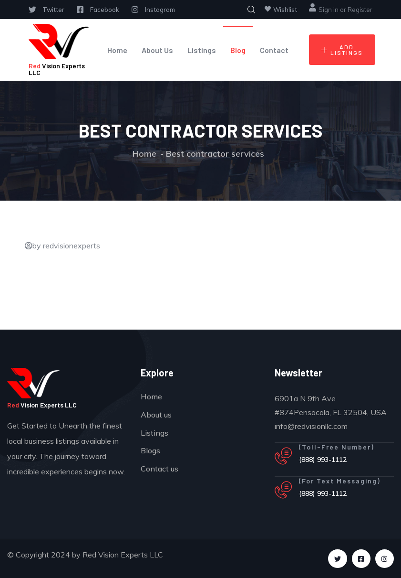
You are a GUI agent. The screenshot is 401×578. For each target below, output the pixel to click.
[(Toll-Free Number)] (283, 456)
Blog (238, 49)
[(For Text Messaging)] (283, 490)
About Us (157, 49)
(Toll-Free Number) (336, 447)
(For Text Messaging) (339, 481)
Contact (274, 49)
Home (117, 49)
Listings (201, 49)
